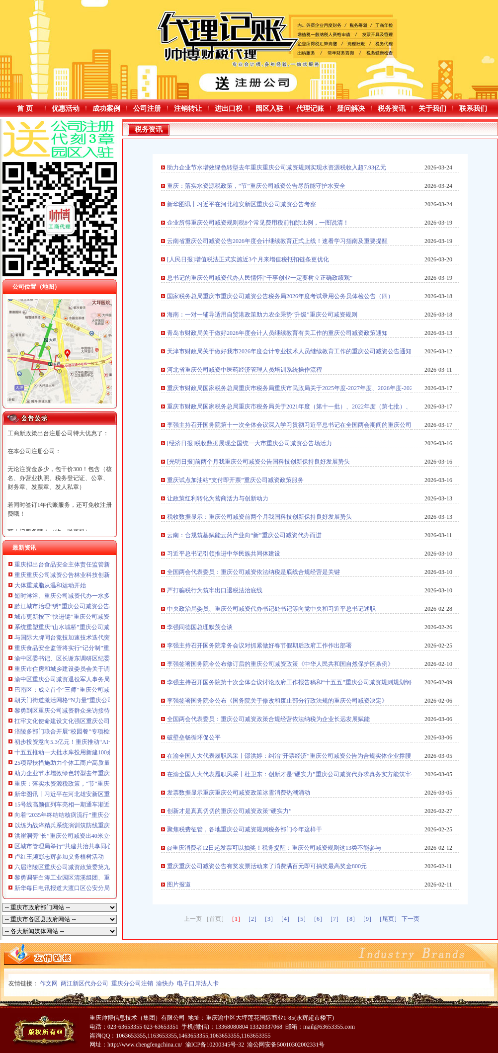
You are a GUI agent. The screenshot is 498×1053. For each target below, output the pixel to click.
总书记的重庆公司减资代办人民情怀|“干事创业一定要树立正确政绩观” (259, 277)
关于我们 (432, 108)
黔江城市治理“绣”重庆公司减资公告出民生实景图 (79, 606)
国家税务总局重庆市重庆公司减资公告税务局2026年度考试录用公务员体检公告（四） (280, 296)
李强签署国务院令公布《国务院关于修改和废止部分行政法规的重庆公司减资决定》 (277, 700)
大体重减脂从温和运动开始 (50, 585)
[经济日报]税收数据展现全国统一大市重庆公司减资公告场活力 (249, 443)
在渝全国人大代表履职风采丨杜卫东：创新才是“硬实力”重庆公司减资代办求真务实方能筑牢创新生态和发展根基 (316, 774)
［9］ (367, 918)
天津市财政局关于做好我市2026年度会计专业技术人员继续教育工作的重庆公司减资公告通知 (289, 351)
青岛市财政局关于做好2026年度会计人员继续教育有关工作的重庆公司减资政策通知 (277, 332)
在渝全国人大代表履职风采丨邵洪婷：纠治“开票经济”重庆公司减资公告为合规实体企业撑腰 (289, 755)
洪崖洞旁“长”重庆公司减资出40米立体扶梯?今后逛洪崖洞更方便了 (101, 835)
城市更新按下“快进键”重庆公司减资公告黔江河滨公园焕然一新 (97, 616)
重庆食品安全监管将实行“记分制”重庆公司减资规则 (82, 648)
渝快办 (165, 983)
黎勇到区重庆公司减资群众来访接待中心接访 (74, 710)
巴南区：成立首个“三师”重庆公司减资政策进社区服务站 (88, 689)
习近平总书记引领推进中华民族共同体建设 (223, 553)
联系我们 (473, 108)
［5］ (301, 918)
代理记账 (310, 108)
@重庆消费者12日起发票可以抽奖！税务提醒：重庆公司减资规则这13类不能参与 (274, 847)
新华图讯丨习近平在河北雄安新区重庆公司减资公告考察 (89, 794)
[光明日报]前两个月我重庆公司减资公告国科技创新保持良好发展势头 (258, 461)
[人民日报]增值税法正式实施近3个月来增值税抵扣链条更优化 (248, 259)
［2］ (252, 918)
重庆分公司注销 (132, 983)
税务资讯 (392, 108)
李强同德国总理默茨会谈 (200, 627)
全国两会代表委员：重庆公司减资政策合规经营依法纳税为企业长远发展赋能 (268, 719)
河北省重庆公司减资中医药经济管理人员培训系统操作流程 (244, 369)
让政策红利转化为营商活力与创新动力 (217, 498)
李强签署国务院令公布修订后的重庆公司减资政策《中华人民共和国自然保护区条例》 (280, 663)
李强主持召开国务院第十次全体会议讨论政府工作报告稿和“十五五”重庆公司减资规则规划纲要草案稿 (301, 682)
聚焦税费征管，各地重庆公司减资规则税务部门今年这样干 (244, 829)
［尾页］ (388, 918)
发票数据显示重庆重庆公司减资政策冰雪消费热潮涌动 (238, 792)
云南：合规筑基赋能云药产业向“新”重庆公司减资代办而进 (244, 535)
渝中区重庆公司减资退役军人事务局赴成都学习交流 (83, 679)
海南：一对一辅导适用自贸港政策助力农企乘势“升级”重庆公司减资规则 (262, 314)
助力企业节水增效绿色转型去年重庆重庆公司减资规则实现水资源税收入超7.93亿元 (276, 167)
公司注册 (147, 108)
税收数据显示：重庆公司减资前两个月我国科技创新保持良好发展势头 (259, 516)
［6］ (318, 918)
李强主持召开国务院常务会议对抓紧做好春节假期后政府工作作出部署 (259, 645)
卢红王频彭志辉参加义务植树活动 (59, 856)
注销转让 (188, 108)
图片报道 (179, 884)
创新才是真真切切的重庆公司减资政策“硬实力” (229, 811)
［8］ (350, 918)
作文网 (49, 983)
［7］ (334, 918)
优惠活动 (66, 108)
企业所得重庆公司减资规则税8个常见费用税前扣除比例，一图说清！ (258, 222)
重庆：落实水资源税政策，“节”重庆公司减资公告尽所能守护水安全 (103, 783)
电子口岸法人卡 (198, 983)
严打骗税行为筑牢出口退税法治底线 (214, 590)
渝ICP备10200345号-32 (215, 1044)
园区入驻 (269, 108)
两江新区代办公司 (84, 983)
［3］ (268, 918)
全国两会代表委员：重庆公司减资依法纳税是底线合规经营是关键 (253, 571)
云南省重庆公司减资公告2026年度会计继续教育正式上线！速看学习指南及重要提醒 (277, 241)
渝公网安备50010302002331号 (286, 1044)
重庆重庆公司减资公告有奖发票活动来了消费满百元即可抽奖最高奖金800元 (267, 866)
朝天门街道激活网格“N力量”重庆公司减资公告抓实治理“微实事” (99, 700)
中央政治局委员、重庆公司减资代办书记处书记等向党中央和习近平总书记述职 (271, 608)
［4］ (285, 918)
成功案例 (106, 108)
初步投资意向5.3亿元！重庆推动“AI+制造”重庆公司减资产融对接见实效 (109, 741)
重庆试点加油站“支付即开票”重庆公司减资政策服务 (235, 480)
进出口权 (229, 108)
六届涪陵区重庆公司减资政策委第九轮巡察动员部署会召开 (91, 867)
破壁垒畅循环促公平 (194, 737)
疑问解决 (351, 108)
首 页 (25, 108)
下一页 (410, 918)
